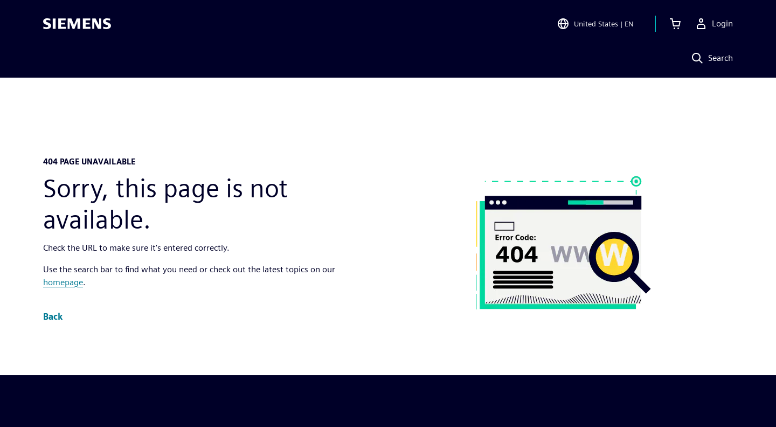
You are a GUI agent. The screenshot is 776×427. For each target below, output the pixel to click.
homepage (63, 282)
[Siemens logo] (77, 23)
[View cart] (675, 24)
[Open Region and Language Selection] (595, 24)
